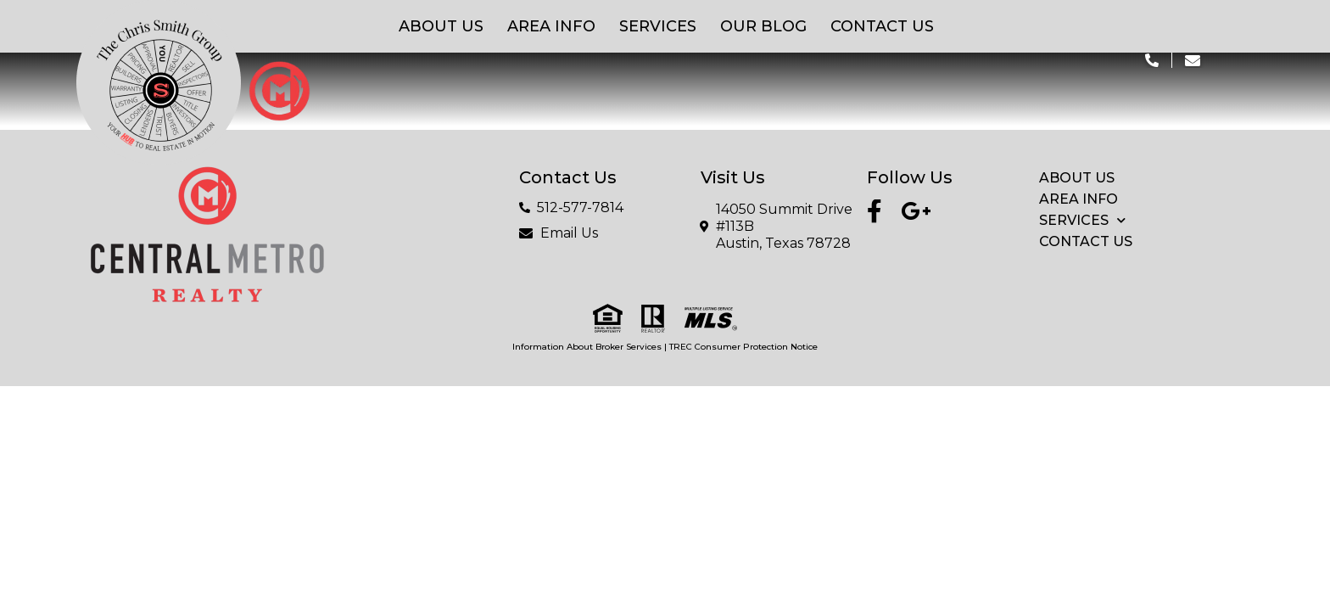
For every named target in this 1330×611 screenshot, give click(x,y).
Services (657, 26)
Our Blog (763, 26)
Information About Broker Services (587, 346)
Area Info (551, 26)
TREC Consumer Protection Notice (743, 346)
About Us (441, 26)
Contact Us (882, 26)
